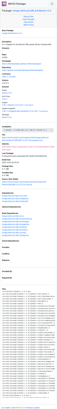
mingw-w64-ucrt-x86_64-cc (13, 216)
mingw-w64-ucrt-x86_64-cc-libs (14, 196)
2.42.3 (4, 99)
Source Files (28, 16)
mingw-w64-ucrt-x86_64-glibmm (15, 199)
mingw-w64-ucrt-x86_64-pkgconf (15, 235)
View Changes (28, 19)
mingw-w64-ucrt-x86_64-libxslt (14, 227)
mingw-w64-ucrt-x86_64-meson (15, 230)
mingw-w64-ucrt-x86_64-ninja (14, 233)
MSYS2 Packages (14, 4)
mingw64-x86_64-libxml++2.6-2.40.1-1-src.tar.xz (28, 111)
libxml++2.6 (7, 93)
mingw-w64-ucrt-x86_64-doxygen (15, 222)
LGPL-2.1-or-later (9, 77)
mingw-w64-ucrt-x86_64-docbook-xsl (17, 219)
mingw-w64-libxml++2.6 (12, 33)
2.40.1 (4, 105)
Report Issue (29, 25)
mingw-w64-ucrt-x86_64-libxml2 (15, 201)
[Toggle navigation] (52, 4)
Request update (33, 408)
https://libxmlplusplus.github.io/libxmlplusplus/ (21, 64)
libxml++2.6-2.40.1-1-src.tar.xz (21, 105)
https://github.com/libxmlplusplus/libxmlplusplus (22, 70)
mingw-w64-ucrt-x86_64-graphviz (15, 224)
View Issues (28, 22)
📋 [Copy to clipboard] (51, 130)
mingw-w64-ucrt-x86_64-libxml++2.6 (31, 10)
